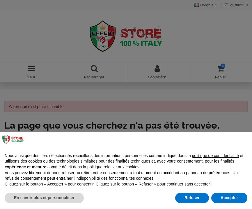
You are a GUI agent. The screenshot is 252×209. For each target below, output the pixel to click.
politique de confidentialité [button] (215, 155)
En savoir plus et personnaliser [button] (44, 197)
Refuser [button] (192, 197)
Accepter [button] (229, 197)
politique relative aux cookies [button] (113, 167)
